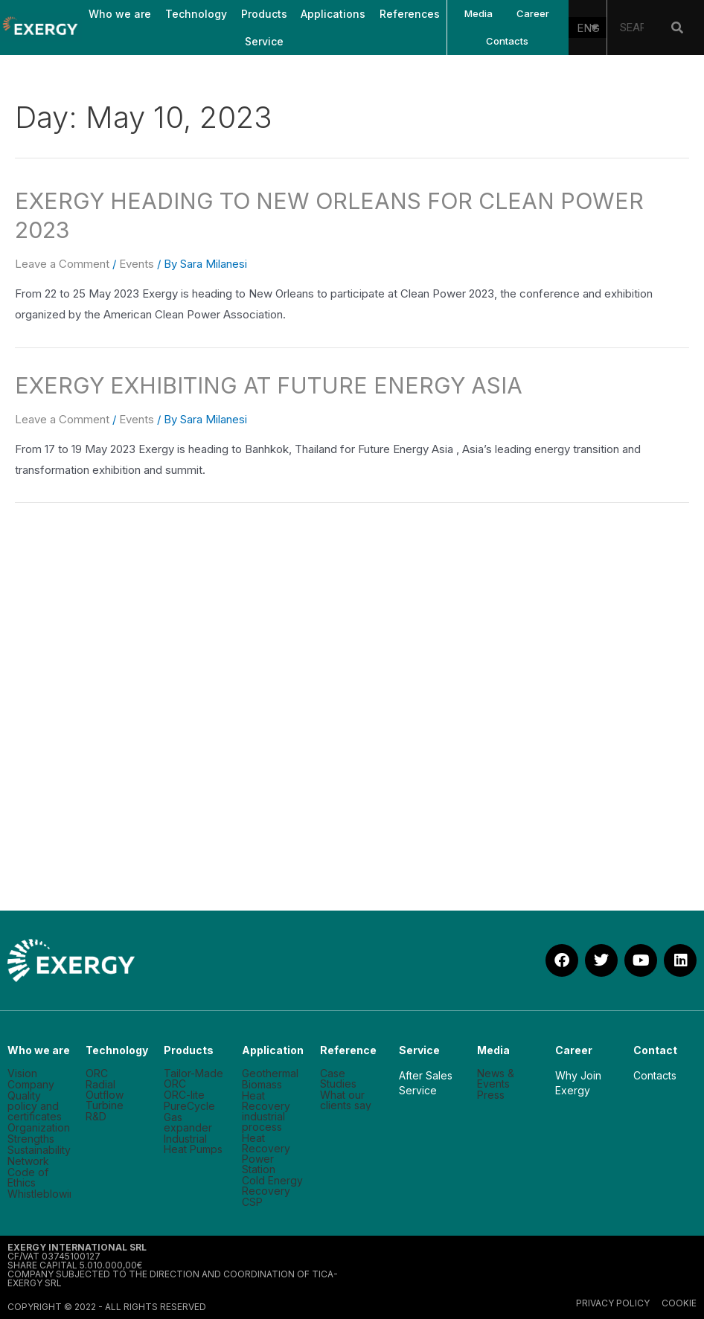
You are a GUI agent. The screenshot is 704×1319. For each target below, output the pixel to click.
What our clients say (345, 1100)
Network (28, 1161)
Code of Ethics (27, 1177)
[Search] (677, 27)
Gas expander (188, 1122)
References (410, 13)
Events (136, 264)
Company (30, 1084)
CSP (252, 1202)
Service (264, 41)
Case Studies (338, 1078)
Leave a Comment (62, 264)
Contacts (507, 41)
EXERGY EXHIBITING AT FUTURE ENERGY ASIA (268, 385)
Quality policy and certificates (34, 1106)
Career (532, 13)
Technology (196, 13)
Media (478, 13)
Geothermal (270, 1073)
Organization (38, 1128)
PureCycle (189, 1106)
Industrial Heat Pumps (193, 1144)
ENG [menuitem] (588, 28)
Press (491, 1095)
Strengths (30, 1139)
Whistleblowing (39, 1194)
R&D (96, 1116)
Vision (22, 1073)
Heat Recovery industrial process (266, 1111)
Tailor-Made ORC (193, 1078)
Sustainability (39, 1150)
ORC (97, 1073)
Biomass (262, 1084)
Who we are (120, 13)
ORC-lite (184, 1095)
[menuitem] (588, 27)
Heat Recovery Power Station (266, 1154)
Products (264, 13)
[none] (588, 27)
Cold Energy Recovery (272, 1185)
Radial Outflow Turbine (105, 1095)
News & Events (495, 1078)
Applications (333, 13)
